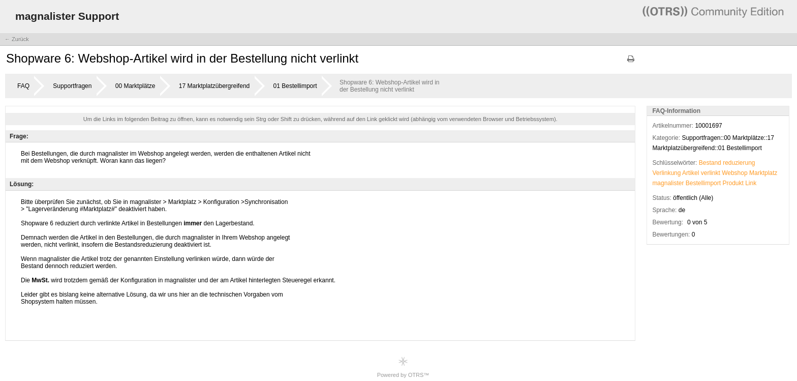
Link (750, 183)
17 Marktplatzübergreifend (214, 86)
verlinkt (710, 173)
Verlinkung (666, 173)
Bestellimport (703, 183)
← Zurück (17, 39)
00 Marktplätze (135, 86)
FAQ (23, 86)
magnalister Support (67, 16)
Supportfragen (72, 86)
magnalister (668, 183)
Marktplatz (763, 173)
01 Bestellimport (295, 86)
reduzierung (739, 162)
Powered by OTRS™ (403, 367)
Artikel (690, 173)
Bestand (710, 162)
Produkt (732, 183)
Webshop (734, 173)
